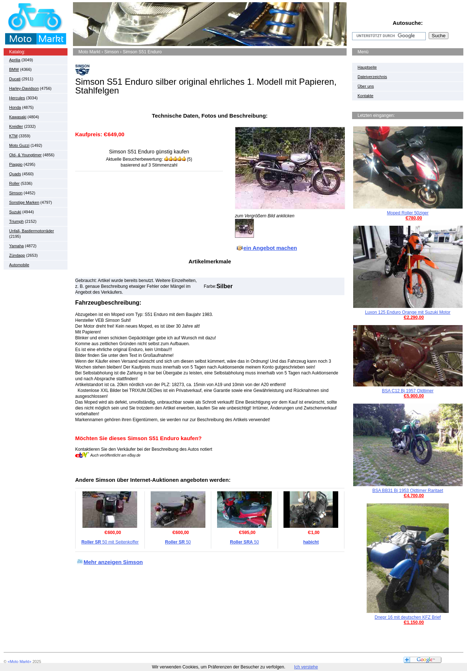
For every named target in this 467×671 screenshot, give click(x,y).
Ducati (14, 79)
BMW (14, 69)
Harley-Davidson (24, 88)
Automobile (19, 265)
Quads (15, 174)
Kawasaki (17, 117)
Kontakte (365, 96)
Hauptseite (367, 67)
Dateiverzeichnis (372, 77)
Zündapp (17, 255)
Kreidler (16, 126)
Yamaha (16, 246)
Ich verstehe (306, 667)
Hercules (17, 98)
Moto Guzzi (19, 145)
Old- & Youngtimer (25, 155)
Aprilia (14, 60)
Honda (15, 107)
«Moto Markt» (19, 661)
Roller (14, 183)
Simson (16, 193)
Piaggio (16, 164)
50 (178, 542)
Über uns (366, 86)
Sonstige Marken (24, 202)
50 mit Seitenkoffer (110, 542)
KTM (13, 136)
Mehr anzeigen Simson (113, 562)
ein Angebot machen (270, 248)
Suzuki (15, 212)
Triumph (16, 221)
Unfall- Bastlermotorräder (31, 231)
